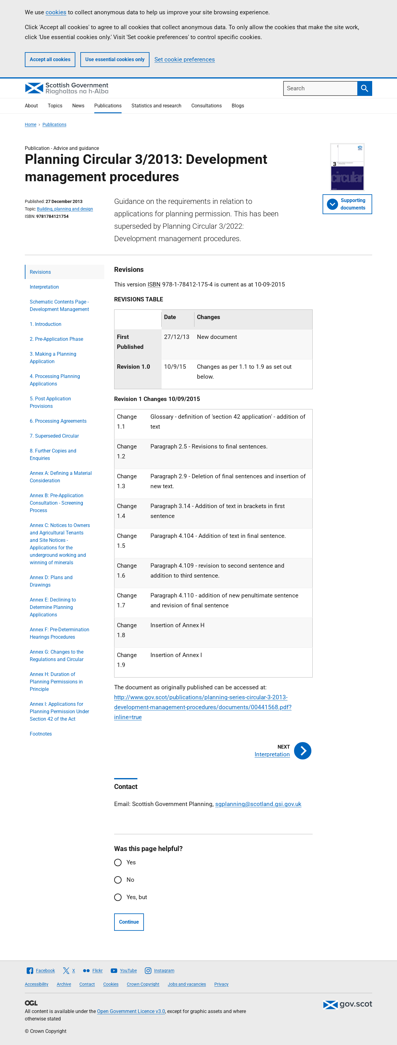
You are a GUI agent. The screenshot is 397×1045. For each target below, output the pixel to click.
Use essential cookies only (115, 59)
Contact (87, 984)
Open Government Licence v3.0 (131, 1011)
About (31, 106)
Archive (64, 984)
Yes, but (137, 897)
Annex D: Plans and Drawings (51, 581)
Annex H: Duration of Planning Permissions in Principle (56, 681)
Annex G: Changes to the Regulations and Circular (56, 655)
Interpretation (44, 287)
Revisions (40, 272)
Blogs (238, 106)
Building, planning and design (65, 208)
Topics (55, 106)
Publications (108, 106)
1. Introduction (45, 324)
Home (30, 124)
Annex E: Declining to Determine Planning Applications (53, 607)
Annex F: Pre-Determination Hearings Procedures (59, 633)
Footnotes (41, 734)
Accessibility (36, 984)
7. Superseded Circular (54, 436)
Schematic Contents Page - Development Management (59, 305)
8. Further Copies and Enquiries (53, 454)
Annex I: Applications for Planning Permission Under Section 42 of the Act (59, 711)
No (130, 879)
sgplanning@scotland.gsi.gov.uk (258, 804)
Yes (131, 862)
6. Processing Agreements (58, 421)
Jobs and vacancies (187, 984)
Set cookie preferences (184, 59)
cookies (56, 12)
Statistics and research (156, 106)
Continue (129, 922)
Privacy (221, 984)
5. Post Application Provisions (50, 402)
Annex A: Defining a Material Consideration (61, 477)
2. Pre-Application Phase (56, 339)
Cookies (110, 984)
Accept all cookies (50, 59)
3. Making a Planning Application (53, 357)
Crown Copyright (143, 984)
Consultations (206, 106)
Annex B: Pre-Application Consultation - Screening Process (56, 503)
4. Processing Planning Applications (55, 380)
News (78, 106)
